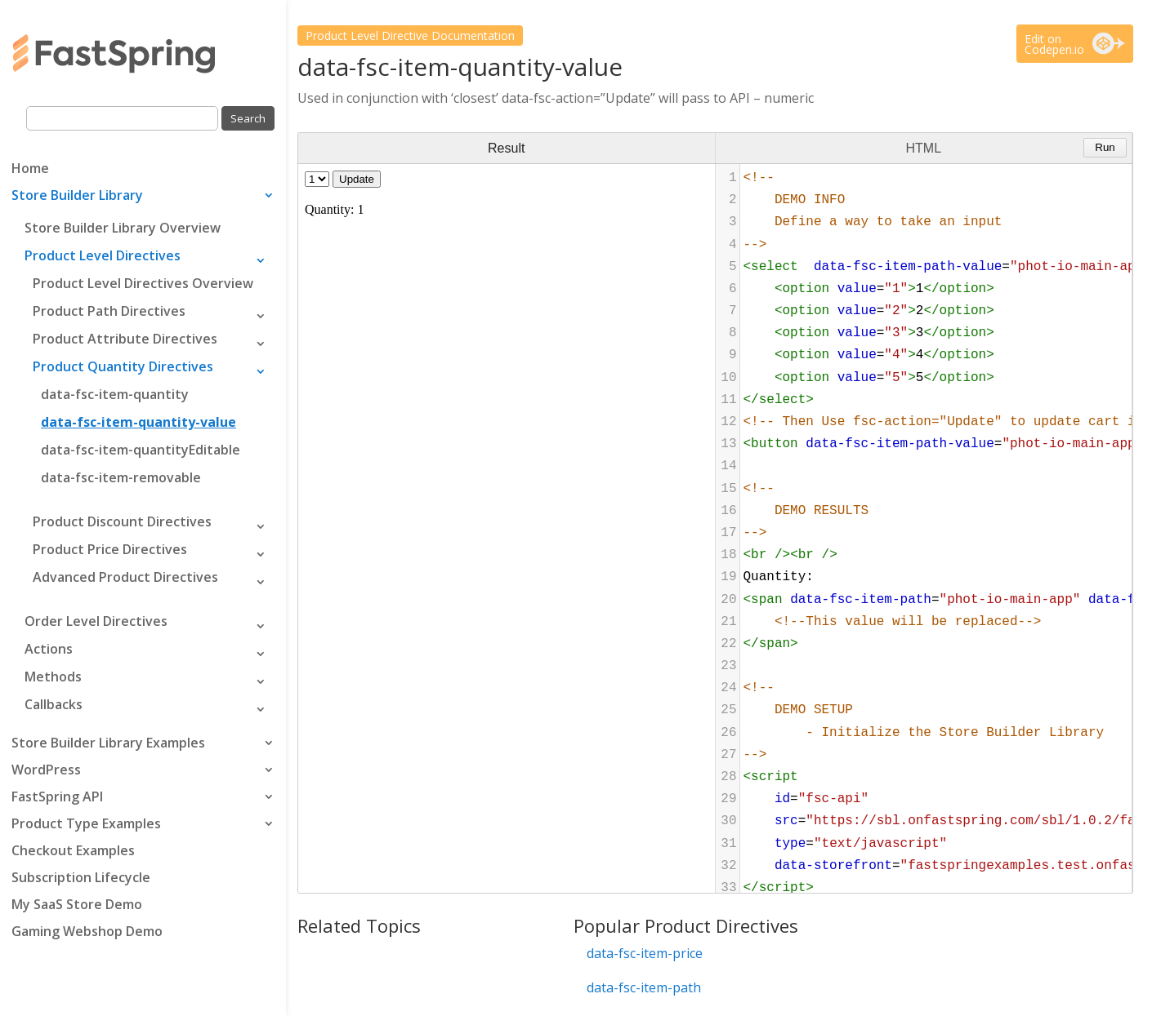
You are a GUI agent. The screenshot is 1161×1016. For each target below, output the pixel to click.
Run (1104, 147)
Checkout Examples (73, 852)
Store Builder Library (77, 196)
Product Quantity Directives (123, 366)
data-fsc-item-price (645, 953)
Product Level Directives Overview (143, 283)
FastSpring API (57, 798)
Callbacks (54, 704)
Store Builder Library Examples (108, 744)
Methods (53, 676)
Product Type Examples (86, 825)
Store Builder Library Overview (123, 228)
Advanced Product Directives (125, 577)
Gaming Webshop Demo (87, 932)
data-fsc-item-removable (121, 477)
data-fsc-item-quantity (115, 394)
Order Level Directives (96, 621)
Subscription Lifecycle (80, 879)
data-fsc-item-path (644, 987)
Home (30, 169)
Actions (49, 649)
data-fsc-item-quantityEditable (140, 450)
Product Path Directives (109, 311)
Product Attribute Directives (125, 339)
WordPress (46, 771)
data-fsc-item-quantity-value (138, 422)
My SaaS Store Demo (76, 905)
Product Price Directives (110, 549)
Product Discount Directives (122, 521)
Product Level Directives (103, 255)
